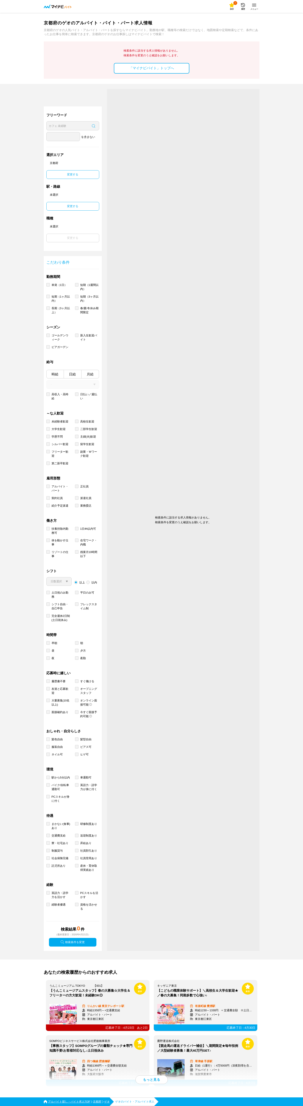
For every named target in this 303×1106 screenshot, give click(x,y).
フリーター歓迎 (60, 453)
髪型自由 (85, 739)
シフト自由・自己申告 (60, 606)
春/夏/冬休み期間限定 (89, 310)
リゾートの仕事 (60, 554)
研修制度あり (88, 824)
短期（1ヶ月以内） (61, 298)
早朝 (54, 643)
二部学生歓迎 (88, 429)
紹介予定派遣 (60, 505)
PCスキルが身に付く (60, 798)
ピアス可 (85, 746)
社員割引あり (88, 850)
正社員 (84, 486)
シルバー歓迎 (60, 444)
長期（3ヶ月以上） (61, 310)
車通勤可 (85, 777)
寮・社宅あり (60, 843)
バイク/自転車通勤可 (60, 787)
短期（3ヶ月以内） (89, 298)
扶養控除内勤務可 (60, 530)
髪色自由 (57, 739)
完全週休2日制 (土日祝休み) (61, 618)
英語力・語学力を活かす (60, 895)
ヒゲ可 (84, 754)
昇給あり (85, 843)
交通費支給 (59, 835)
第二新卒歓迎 (60, 463)
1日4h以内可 (88, 528)
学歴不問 (57, 436)
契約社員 (57, 498)
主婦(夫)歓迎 (88, 436)
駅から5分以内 (61, 777)
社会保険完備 (60, 858)
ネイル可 (57, 754)
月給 (90, 374)
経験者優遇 (59, 904)
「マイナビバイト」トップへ (151, 68)
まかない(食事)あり (61, 826)
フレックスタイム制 (88, 606)
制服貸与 (57, 850)
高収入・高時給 (60, 396)
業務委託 (85, 505)
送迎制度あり (88, 835)
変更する (72, 174)
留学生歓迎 (87, 444)
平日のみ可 (87, 592)
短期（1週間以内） (89, 287)
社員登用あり (88, 858)
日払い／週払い (88, 396)
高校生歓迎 (87, 421)
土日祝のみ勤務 (60, 594)
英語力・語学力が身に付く (88, 787)
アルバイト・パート (60, 488)
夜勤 (83, 658)
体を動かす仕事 (60, 542)
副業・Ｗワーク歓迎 (88, 453)
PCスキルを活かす (89, 895)
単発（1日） (59, 285)
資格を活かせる (88, 906)
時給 (55, 374)
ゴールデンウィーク (60, 337)
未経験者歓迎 (60, 421)
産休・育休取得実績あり (88, 867)
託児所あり (59, 865)
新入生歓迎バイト (88, 337)
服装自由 (57, 746)
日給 (72, 374)
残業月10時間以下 (88, 554)
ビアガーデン (60, 347)
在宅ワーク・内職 (88, 542)
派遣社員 (85, 498)
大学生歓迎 (59, 429)
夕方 (83, 650)
